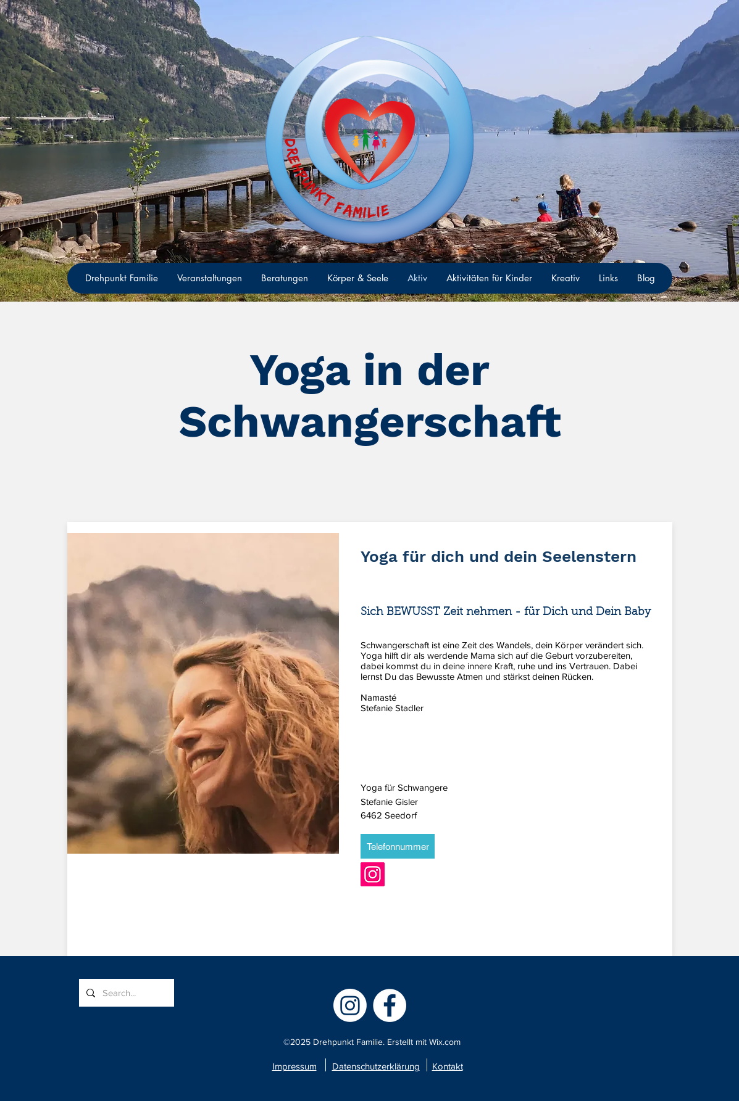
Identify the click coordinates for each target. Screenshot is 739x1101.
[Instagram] (373, 874)
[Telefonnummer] (398, 846)
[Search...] (125, 993)
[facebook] (389, 1005)
